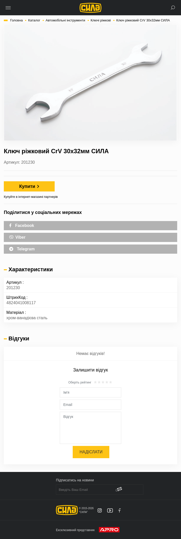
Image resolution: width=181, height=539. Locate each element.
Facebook (21, 225)
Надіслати (91, 452)
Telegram (22, 249)
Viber (17, 236)
